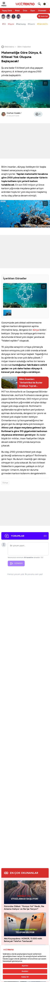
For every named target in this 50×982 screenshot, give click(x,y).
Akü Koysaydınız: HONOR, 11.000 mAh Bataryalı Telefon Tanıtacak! (23, 939)
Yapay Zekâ (7, 11)
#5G (4, 24)
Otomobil (42, 11)
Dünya (5, 483)
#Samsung (21, 24)
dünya (36, 329)
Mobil (17, 11)
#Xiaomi (31, 24)
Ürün (25, 11)
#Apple (11, 24)
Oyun (32, 11)
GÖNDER (16, 563)
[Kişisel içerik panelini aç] (43, 16)
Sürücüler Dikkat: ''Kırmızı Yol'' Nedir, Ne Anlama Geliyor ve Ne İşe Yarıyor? (24, 907)
